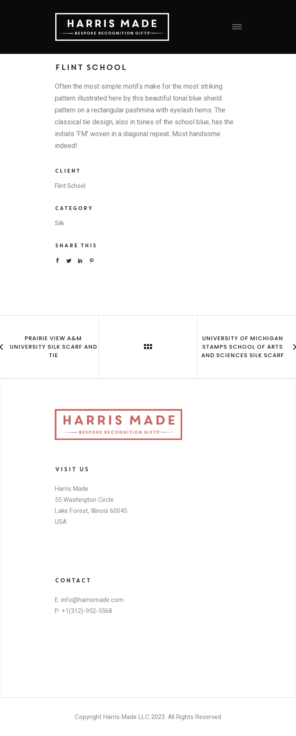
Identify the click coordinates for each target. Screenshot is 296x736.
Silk (59, 223)
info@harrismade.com (92, 600)
